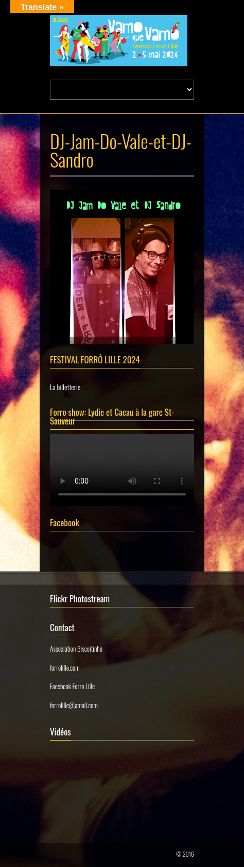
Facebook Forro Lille (72, 686)
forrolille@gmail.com (74, 705)
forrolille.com (65, 667)
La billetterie (65, 386)
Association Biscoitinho (76, 648)
